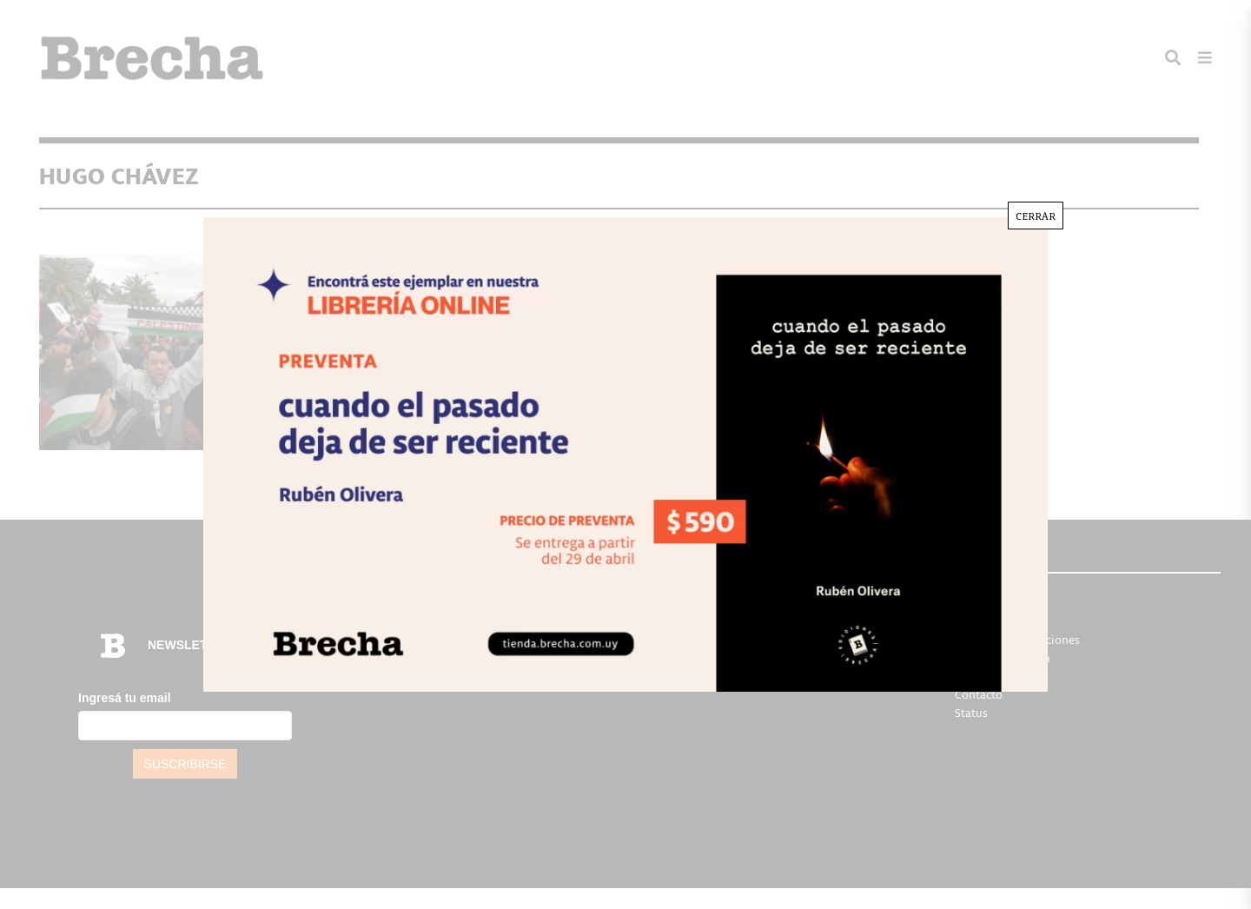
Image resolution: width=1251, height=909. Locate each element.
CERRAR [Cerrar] (1036, 215)
